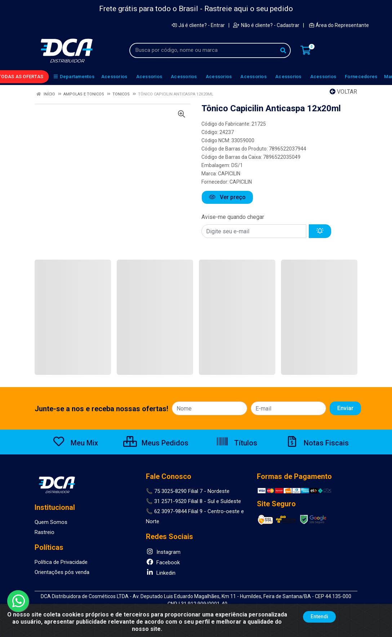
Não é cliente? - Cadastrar (266, 25)
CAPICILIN (229, 173)
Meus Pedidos (155, 443)
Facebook (163, 562)
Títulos (236, 443)
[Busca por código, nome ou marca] (202, 50)
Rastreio (44, 532)
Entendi (319, 616)
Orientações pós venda (62, 572)
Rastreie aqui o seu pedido (248, 8)
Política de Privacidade (61, 562)
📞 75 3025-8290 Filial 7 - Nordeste (188, 491)
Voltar (343, 91)
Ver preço (227, 197)
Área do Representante (339, 25)
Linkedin (160, 573)
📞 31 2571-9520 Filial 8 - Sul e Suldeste (193, 501)
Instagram (163, 552)
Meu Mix (75, 443)
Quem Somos (51, 522)
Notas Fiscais (317, 443)
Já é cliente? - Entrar (198, 25)
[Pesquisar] (283, 50)
